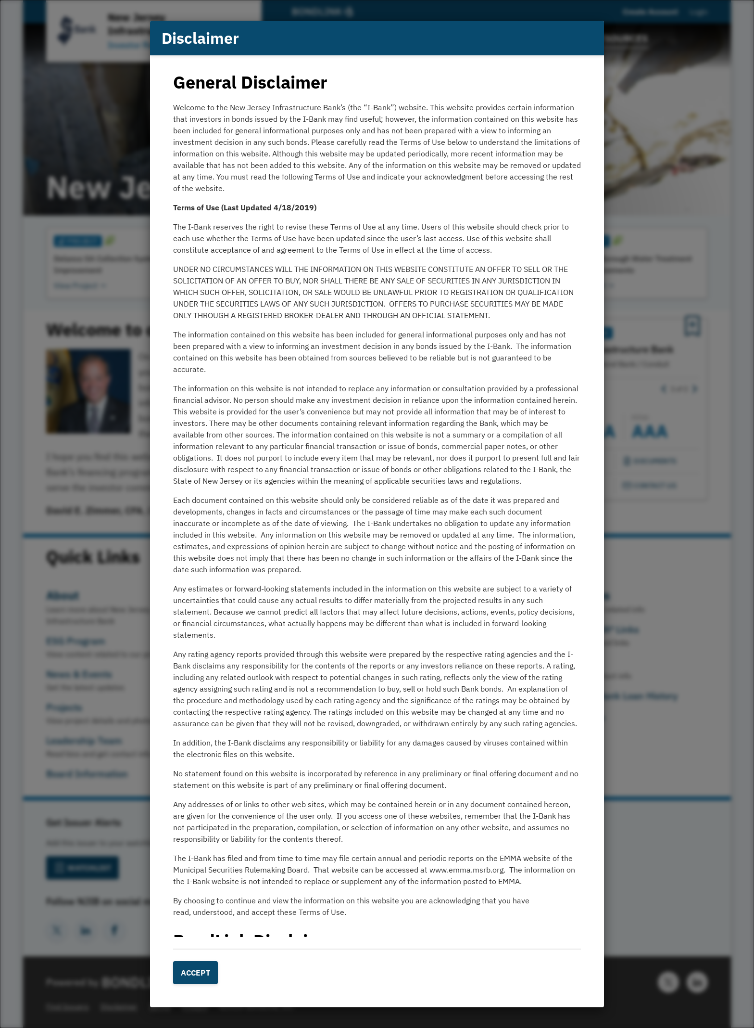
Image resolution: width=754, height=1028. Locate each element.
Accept (195, 972)
